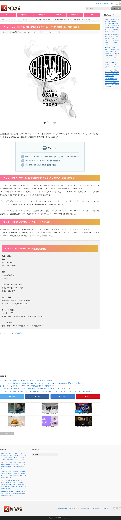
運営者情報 (96, 508)
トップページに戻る (7, 433)
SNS (92, 15)
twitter (117, 3)
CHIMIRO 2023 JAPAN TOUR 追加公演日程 (40, 165)
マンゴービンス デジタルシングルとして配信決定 (42, 161)
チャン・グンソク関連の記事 (12, 333)
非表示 (55, 148)
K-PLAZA (58, 518)
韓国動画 (58, 15)
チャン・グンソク (49, 32)
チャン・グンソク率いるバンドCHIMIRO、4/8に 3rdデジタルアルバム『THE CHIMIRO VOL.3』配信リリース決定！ (41, 383)
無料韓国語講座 (62, 508)
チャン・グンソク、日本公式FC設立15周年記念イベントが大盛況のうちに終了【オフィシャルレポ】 (36, 389)
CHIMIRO (57, 32)
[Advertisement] (58, 7)
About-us (8, 15)
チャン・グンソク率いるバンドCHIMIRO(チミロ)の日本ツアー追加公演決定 (52, 156)
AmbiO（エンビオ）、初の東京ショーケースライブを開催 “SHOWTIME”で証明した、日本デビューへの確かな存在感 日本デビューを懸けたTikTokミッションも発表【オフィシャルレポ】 (112, 25)
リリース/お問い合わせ (102, 3)
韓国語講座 (41, 15)
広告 (112, 3)
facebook (120, 3)
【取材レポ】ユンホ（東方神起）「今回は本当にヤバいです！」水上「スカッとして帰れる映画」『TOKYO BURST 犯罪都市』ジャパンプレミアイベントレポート (112, 53)
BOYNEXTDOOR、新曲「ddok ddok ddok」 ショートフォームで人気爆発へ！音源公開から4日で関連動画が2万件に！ (112, 82)
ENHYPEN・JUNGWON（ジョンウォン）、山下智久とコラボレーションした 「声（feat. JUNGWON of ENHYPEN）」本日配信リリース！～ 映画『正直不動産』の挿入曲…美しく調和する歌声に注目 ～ (13, 484)
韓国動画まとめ (74, 508)
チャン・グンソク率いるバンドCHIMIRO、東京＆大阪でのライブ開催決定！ (27, 386)
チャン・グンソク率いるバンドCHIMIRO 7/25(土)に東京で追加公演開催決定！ (28, 380)
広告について (106, 508)
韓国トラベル (75, 15)
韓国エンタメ (25, 15)
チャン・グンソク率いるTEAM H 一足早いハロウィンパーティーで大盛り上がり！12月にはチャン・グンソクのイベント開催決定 (46, 391)
